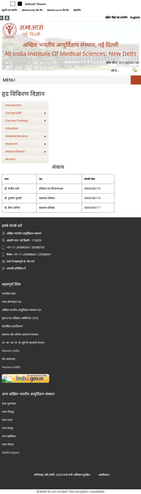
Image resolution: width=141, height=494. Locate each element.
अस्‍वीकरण (104, 475)
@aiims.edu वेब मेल (32, 10)
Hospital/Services (25, 136)
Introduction (13, 105)
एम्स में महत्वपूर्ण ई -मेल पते (20, 261)
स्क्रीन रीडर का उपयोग (116, 17)
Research (25, 144)
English (135, 17)
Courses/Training (25, 121)
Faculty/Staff (25, 113)
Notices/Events (25, 151)
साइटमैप (77, 10)
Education (11, 128)
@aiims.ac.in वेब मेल (58, 10)
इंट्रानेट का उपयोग (10, 10)
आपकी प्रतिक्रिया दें (16, 268)
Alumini (10, 159)
